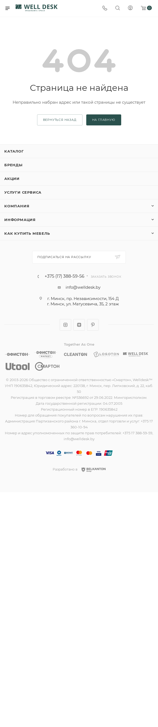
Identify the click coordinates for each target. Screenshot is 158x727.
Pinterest (93, 325)
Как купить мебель (27, 233)
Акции (12, 178)
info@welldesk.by (83, 287)
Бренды (13, 165)
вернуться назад (60, 120)
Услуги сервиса (22, 192)
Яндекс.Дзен (79, 325)
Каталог (14, 151)
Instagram (65, 325)
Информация (20, 220)
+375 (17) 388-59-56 (64, 276)
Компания (16, 206)
